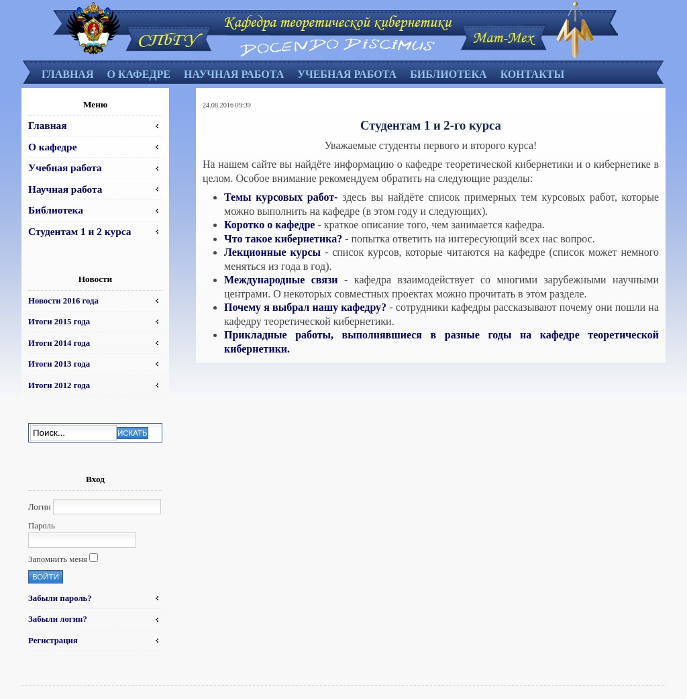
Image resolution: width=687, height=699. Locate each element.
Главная (67, 74)
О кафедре (138, 74)
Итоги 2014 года (59, 343)
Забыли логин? (57, 619)
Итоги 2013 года (59, 364)
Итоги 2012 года (59, 385)
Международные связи (284, 279)
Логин (39, 507)
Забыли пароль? (60, 598)
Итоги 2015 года (59, 321)
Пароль (41, 525)
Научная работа (234, 74)
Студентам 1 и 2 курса (79, 231)
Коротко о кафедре (270, 224)
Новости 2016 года (63, 301)
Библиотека (448, 74)
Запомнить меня (57, 559)
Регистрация (53, 640)
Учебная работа (347, 74)
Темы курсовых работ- (280, 197)
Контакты (532, 74)
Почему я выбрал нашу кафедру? (306, 307)
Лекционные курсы (274, 252)
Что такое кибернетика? (284, 238)
